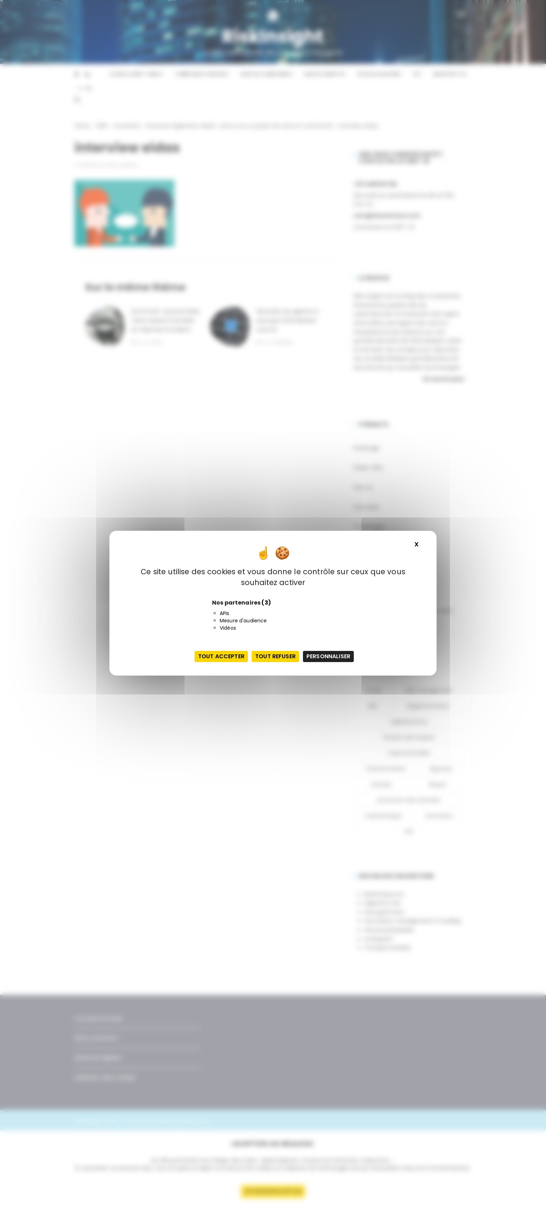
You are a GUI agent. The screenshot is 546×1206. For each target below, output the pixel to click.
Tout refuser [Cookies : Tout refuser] (275, 656)
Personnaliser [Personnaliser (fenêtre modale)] (328, 656)
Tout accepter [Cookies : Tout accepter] (221, 656)
